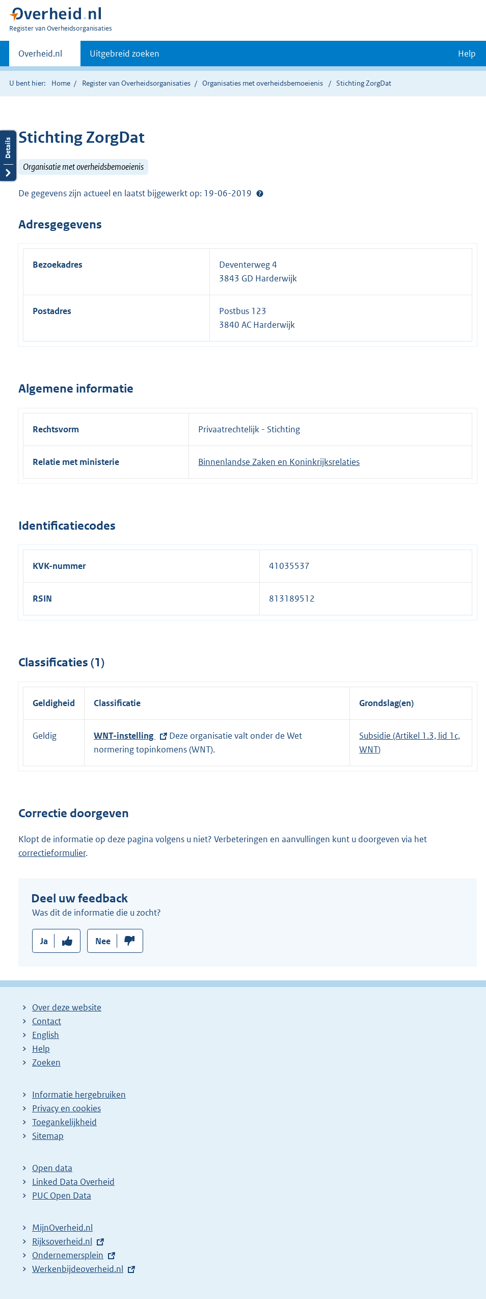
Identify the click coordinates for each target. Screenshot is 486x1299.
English (45, 1035)
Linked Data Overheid (73, 1181)
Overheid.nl (40, 56)
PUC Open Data (61, 1195)
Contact (46, 1021)
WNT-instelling (124, 735)
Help (41, 1048)
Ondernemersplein (67, 1255)
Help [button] (467, 53)
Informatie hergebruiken (79, 1094)
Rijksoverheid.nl (62, 1241)
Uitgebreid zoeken (124, 53)
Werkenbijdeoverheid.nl (77, 1269)
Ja (44, 941)
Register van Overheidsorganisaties (136, 83)
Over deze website (66, 1007)
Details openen (8, 156)
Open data (52, 1168)
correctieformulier (52, 853)
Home (60, 83)
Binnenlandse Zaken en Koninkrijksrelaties (279, 461)
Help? (259, 193)
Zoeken (46, 1062)
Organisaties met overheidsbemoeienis (262, 83)
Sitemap (48, 1135)
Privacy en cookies (66, 1108)
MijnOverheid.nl (62, 1227)
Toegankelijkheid (64, 1122)
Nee (103, 941)
